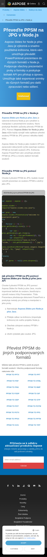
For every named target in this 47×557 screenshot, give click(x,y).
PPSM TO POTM (34, 406)
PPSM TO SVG (13, 425)
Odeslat (23, 465)
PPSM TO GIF (34, 394)
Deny (33, 549)
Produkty (23, 499)
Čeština (31, 4)
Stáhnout (23, 96)
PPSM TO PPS (34, 412)
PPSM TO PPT (34, 375)
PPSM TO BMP (34, 387)
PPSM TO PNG (13, 387)
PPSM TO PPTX (12, 375)
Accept (23, 543)
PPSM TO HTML (34, 381)
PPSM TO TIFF (34, 425)
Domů (23, 495)
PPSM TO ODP (13, 400)
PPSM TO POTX (12, 412)
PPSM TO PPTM (34, 419)
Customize (14, 549)
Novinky (23, 502)
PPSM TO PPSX (12, 419)
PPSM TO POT (13, 406)
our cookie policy (29, 538)
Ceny (23, 506)
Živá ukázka (23, 514)
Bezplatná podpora (23, 518)
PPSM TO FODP (12, 394)
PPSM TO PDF (13, 381)
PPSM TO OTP (34, 400)
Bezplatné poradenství (23, 522)
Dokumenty (23, 510)
